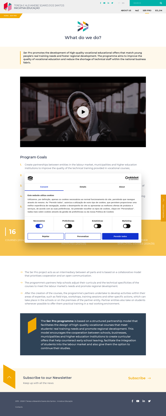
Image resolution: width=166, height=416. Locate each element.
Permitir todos (120, 236)
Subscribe (137, 378)
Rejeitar (45, 236)
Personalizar (83, 236)
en (123, 3)
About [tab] (122, 187)
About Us (126, 10)
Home (6, 16)
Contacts (19, 407)
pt (119, 3)
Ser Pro (147, 10)
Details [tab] (83, 187)
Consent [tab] (44, 187)
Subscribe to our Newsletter (47, 378)
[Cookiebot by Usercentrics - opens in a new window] (127, 178)
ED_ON (158, 10)
